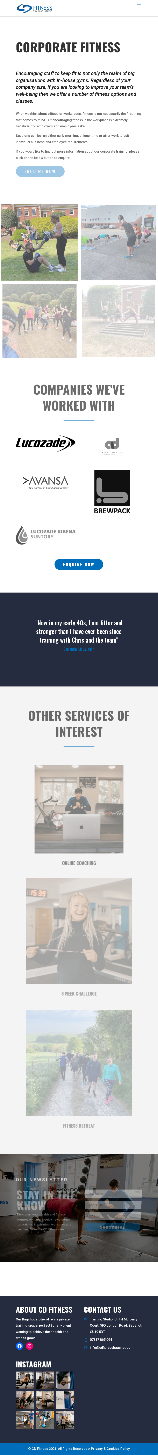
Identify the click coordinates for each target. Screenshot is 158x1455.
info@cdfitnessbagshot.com (111, 1348)
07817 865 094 (101, 1340)
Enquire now (79, 564)
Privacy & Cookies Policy (110, 1449)
